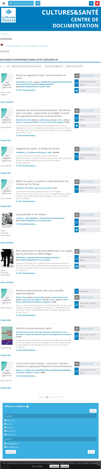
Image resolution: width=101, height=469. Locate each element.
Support (9, 416)
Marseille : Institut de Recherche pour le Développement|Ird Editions (44, 334)
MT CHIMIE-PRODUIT (14, 46)
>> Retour (4, 34)
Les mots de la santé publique (52, 122)
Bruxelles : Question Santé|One (38, 188)
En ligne (83, 90)
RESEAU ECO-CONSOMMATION (37, 370)
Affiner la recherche (74, 66)
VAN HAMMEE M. (32, 218)
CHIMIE (26, 46)
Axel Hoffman (21, 82)
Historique (37, 3)
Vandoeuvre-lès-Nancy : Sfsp (39, 152)
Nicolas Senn (21, 297)
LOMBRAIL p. (21, 152)
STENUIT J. (20, 218)
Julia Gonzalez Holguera (32, 300)
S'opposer (54, 466)
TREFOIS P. (20, 188)
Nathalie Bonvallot (23, 120)
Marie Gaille (39, 297)
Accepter (65, 466)
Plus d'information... (27, 90)
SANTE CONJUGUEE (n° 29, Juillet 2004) (36, 221)
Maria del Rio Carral (59, 297)
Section (8, 439)
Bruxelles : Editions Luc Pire (28, 372)
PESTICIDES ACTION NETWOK (51, 218)
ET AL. (30, 82)
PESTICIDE (44, 46)
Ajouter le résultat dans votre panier (26, 66)
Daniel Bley (56, 332)
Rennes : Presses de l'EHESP (27, 122)
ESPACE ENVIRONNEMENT (60, 370)
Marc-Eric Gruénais (42, 332)
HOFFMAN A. (21, 258)
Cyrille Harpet (44, 120)
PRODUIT (34, 46)
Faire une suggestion (53, 66)
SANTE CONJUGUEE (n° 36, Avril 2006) (35, 260)
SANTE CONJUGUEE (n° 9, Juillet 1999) (35, 87)
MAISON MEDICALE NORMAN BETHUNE (43, 258)
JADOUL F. (20, 370)
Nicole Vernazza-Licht (25, 332)
